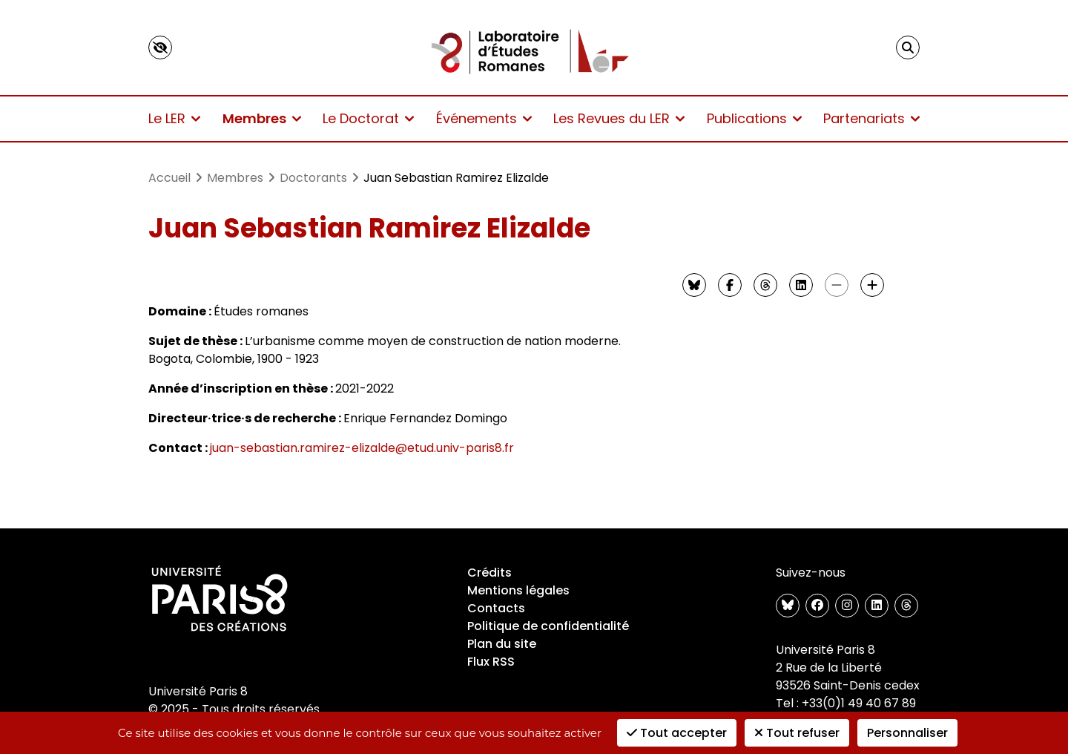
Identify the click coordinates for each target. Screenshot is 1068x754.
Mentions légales (518, 590)
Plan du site (501, 643)
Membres (261, 118)
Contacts (496, 608)
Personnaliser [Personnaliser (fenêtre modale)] (907, 732)
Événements (484, 118)
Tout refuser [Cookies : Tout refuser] (797, 732)
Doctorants (313, 177)
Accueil (169, 177)
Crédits (489, 572)
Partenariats (871, 118)
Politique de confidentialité (548, 626)
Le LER (174, 118)
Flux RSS (491, 661)
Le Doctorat (368, 118)
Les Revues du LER (619, 118)
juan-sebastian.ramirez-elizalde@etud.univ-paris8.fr (362, 447)
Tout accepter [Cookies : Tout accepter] (677, 732)
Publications (754, 118)
